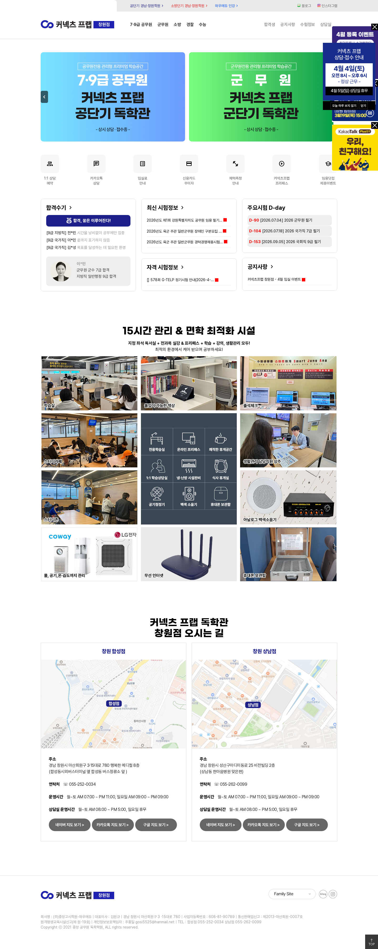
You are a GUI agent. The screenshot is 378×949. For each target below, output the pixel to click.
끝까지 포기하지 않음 (78, 240)
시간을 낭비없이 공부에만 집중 (85, 232)
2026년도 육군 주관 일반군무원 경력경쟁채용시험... (187, 242)
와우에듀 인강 (227, 6)
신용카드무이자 (189, 170)
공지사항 (287, 24)
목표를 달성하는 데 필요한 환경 (86, 247)
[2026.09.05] (285, 241)
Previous (44, 97)
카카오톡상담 (96, 170)
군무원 (163, 24)
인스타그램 (327, 6)
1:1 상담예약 (50, 170)
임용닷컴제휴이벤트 (328, 170)
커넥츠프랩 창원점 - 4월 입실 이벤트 (274, 279)
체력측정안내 (235, 170)
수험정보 (307, 24)
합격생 (269, 24)
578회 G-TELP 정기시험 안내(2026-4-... (180, 280)
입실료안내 (142, 170)
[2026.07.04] (280, 220)
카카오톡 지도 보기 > (113, 824)
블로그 (304, 6)
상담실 (325, 24)
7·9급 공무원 (141, 24)
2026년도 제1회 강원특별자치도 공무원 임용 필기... (187, 220)
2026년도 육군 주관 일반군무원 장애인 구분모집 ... (186, 231)
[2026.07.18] (284, 231)
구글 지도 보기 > (156, 824)
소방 (177, 24)
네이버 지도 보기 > (69, 824)
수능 (202, 24)
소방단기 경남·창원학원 (190, 6)
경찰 (190, 24)
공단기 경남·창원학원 (147, 6)
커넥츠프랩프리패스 (281, 170)
